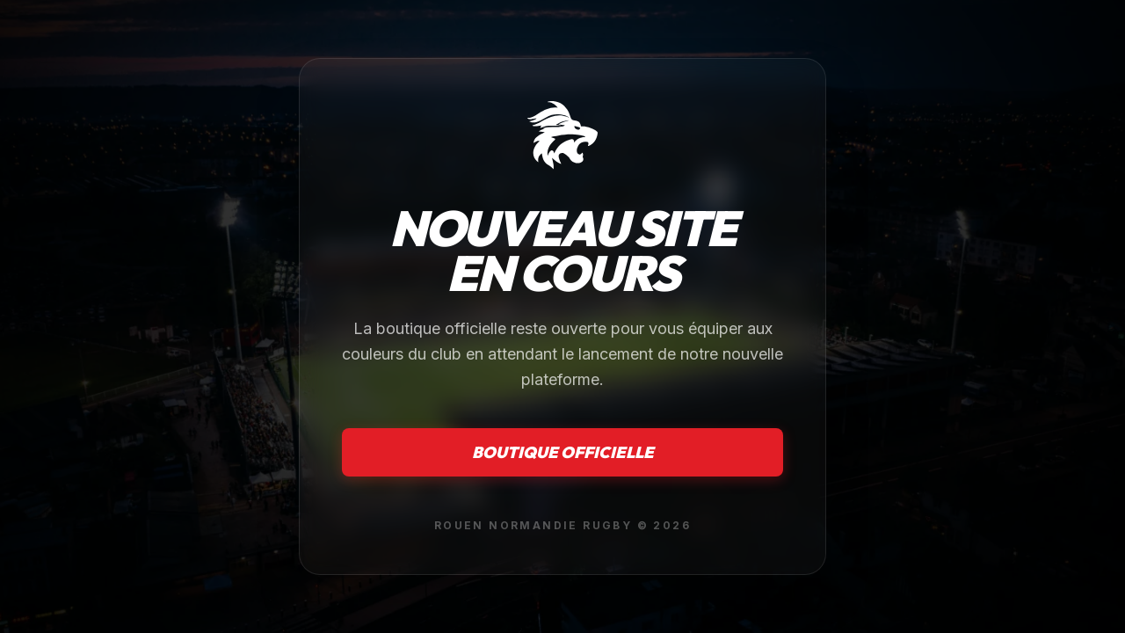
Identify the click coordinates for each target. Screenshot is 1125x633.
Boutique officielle (563, 452)
